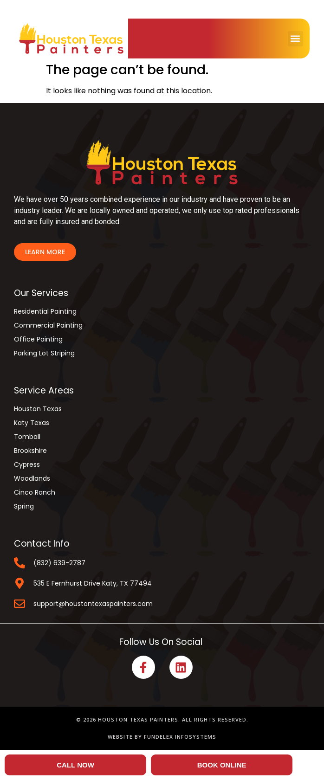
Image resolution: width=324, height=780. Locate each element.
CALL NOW (75, 765)
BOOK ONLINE (221, 765)
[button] (295, 38)
